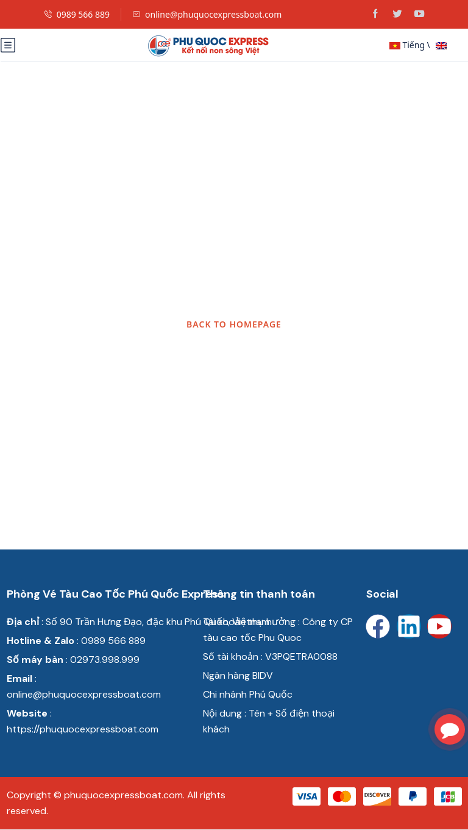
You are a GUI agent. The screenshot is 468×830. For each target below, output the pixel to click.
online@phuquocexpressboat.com (207, 14)
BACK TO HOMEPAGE (234, 324)
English (450, 46)
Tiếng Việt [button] (409, 45)
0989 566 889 (77, 14)
